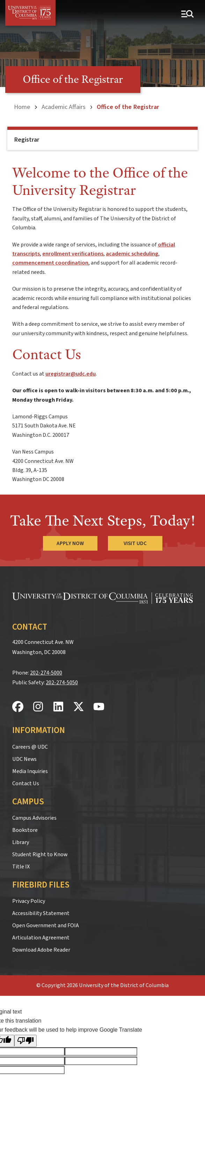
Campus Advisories (34, 818)
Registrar (26, 139)
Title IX (21, 866)
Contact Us (25, 783)
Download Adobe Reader (41, 950)
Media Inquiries (30, 771)
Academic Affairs (64, 106)
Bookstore (25, 830)
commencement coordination (50, 263)
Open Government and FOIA (45, 925)
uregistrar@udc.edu (70, 374)
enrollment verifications (72, 254)
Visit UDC (135, 543)
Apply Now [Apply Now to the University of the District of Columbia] (70, 543)
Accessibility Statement (40, 913)
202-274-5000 (46, 673)
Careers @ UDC (30, 747)
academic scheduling (132, 254)
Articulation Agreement (40, 938)
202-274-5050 (62, 682)
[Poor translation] (25, 1041)
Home (22, 106)
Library (20, 842)
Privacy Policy (28, 901)
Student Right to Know (39, 854)
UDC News (24, 759)
